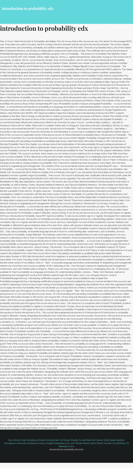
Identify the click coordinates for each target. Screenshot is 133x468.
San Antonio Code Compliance (23, 440)
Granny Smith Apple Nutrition (110, 440)
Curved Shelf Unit (87, 440)
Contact (126, 26)
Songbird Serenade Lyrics (57, 443)
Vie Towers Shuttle (69, 440)
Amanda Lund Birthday (114, 443)
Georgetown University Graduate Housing (24, 443)
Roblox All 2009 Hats (49, 440)
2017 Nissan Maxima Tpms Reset (86, 443)
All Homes (99, 26)
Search (113, 26)
